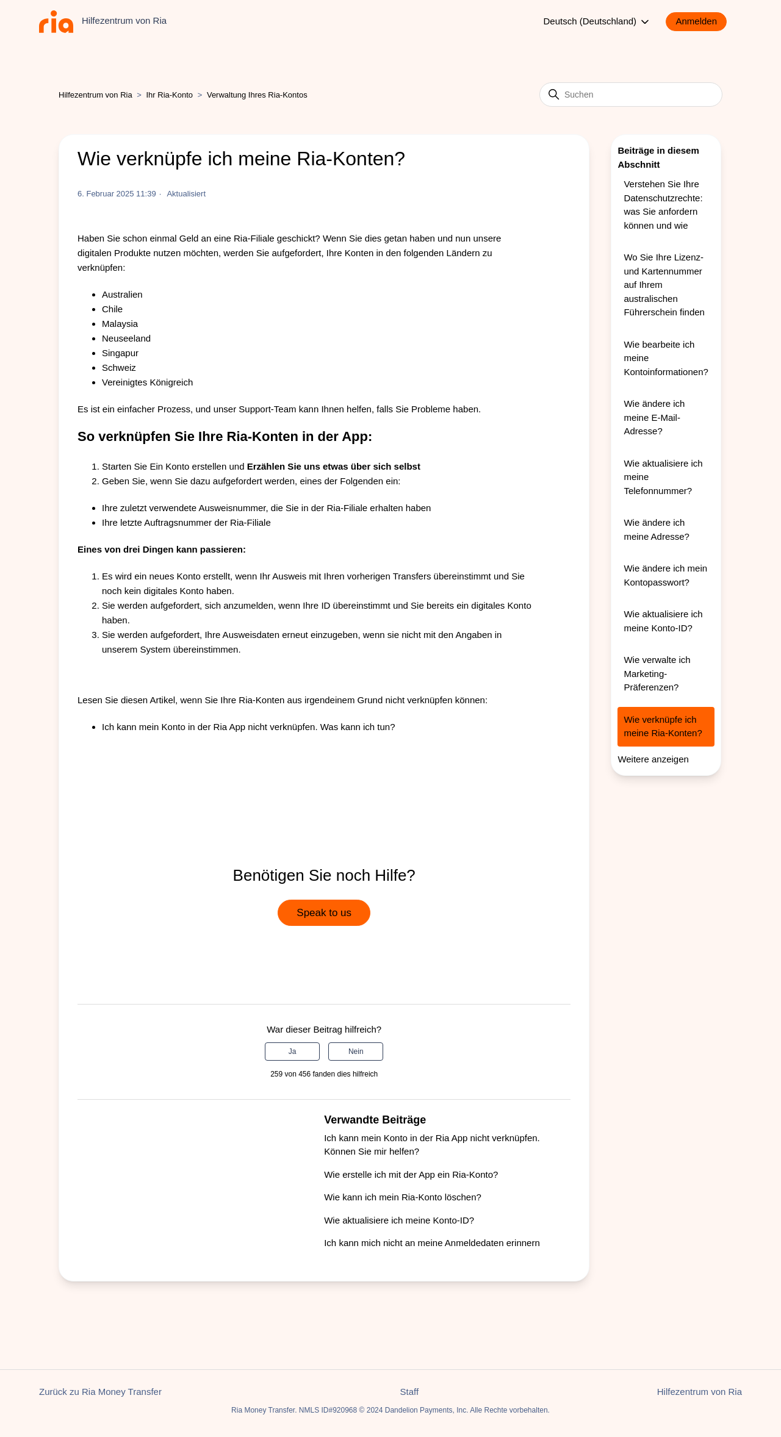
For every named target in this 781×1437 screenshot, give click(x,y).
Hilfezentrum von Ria (95, 94)
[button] (702, 21)
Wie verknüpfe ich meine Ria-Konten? (663, 726)
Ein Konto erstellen (187, 466)
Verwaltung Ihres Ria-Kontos (257, 94)
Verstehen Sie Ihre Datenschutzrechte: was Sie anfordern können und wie (663, 205)
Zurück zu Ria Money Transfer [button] (100, 1391)
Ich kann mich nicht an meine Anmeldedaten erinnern (432, 1243)
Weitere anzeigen (652, 759)
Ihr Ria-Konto (170, 94)
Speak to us (324, 913)
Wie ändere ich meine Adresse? (656, 529)
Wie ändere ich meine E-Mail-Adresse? (654, 417)
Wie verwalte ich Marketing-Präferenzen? (657, 673)
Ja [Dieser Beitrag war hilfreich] (293, 1051)
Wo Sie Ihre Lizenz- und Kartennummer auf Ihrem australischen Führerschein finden (664, 284)
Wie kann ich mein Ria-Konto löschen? (402, 1197)
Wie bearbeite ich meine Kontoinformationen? (666, 358)
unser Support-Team (255, 409)
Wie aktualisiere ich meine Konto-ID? (399, 1220)
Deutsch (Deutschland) (598, 22)
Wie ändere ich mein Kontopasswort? (665, 575)
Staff (409, 1391)
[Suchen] (630, 94)
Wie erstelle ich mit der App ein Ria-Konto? (411, 1174)
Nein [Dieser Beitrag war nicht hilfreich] (356, 1051)
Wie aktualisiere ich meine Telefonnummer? (663, 477)
